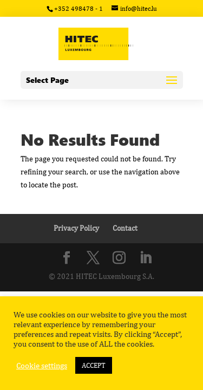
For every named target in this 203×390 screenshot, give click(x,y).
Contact (125, 228)
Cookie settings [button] (41, 365)
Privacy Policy (76, 228)
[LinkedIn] (146, 258)
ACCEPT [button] (94, 365)
